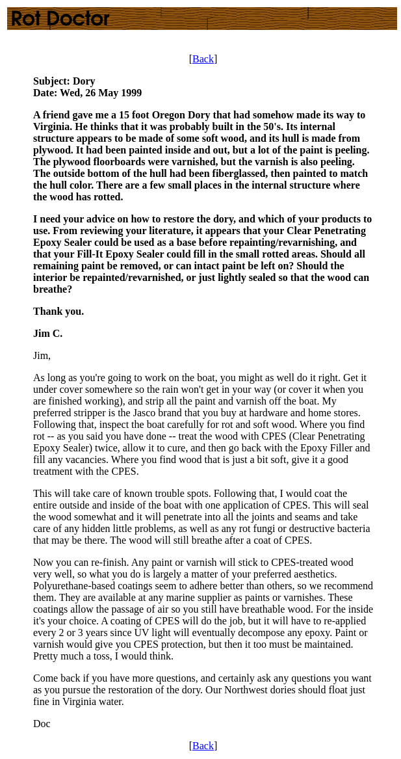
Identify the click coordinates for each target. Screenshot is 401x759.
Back (203, 58)
